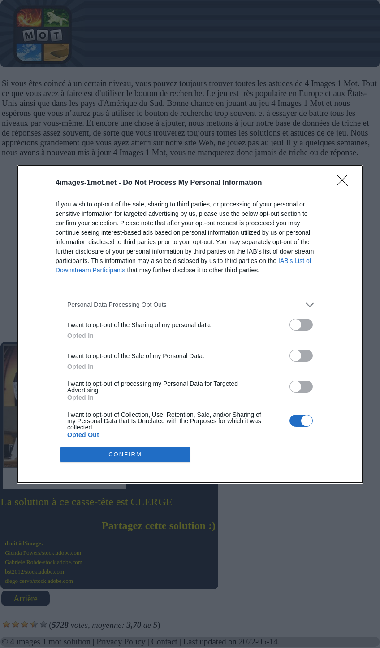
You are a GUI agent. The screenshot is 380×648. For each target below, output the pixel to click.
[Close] (345, 183)
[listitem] (190, 305)
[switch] (301, 325)
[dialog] (190, 324)
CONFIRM (125, 454)
